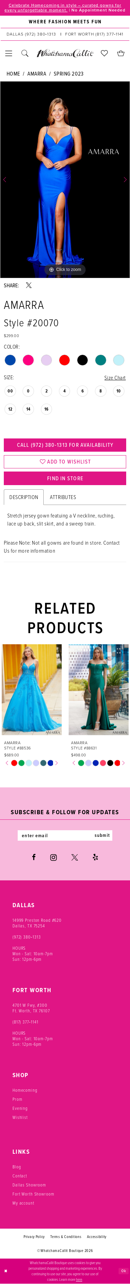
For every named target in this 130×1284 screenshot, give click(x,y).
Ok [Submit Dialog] (123, 1271)
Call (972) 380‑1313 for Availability (65, 445)
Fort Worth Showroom (33, 1194)
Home (13, 74)
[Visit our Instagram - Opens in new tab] (53, 858)
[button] (9, 53)
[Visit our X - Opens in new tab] (74, 858)
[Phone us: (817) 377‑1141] (94, 34)
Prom (17, 1100)
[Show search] (25, 53)
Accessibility (97, 1237)
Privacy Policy (34, 1237)
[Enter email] (65, 836)
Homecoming (24, 1091)
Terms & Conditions (65, 1237)
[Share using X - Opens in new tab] (29, 285)
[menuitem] (65, 22)
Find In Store (65, 479)
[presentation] (31, 690)
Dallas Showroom (29, 1185)
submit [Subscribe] (102, 836)
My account (23, 1203)
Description (23, 497)
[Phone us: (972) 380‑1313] (31, 34)
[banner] (65, 53)
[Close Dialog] (5, 1271)
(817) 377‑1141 (25, 1022)
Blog (16, 1167)
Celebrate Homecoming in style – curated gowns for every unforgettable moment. (63, 7)
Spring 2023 (69, 74)
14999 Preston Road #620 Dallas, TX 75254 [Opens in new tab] (37, 923)
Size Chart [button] (114, 377)
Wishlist (20, 1118)
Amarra (36, 74)
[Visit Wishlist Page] (104, 53)
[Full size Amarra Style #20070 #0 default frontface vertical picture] (65, 179)
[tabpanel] (65, 179)
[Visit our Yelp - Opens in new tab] (95, 858)
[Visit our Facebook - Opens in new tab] (34, 858)
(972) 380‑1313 (26, 937)
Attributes (63, 497)
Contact (19, 1176)
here (79, 1279)
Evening (20, 1109)
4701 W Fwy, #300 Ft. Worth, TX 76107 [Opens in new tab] (31, 1008)
